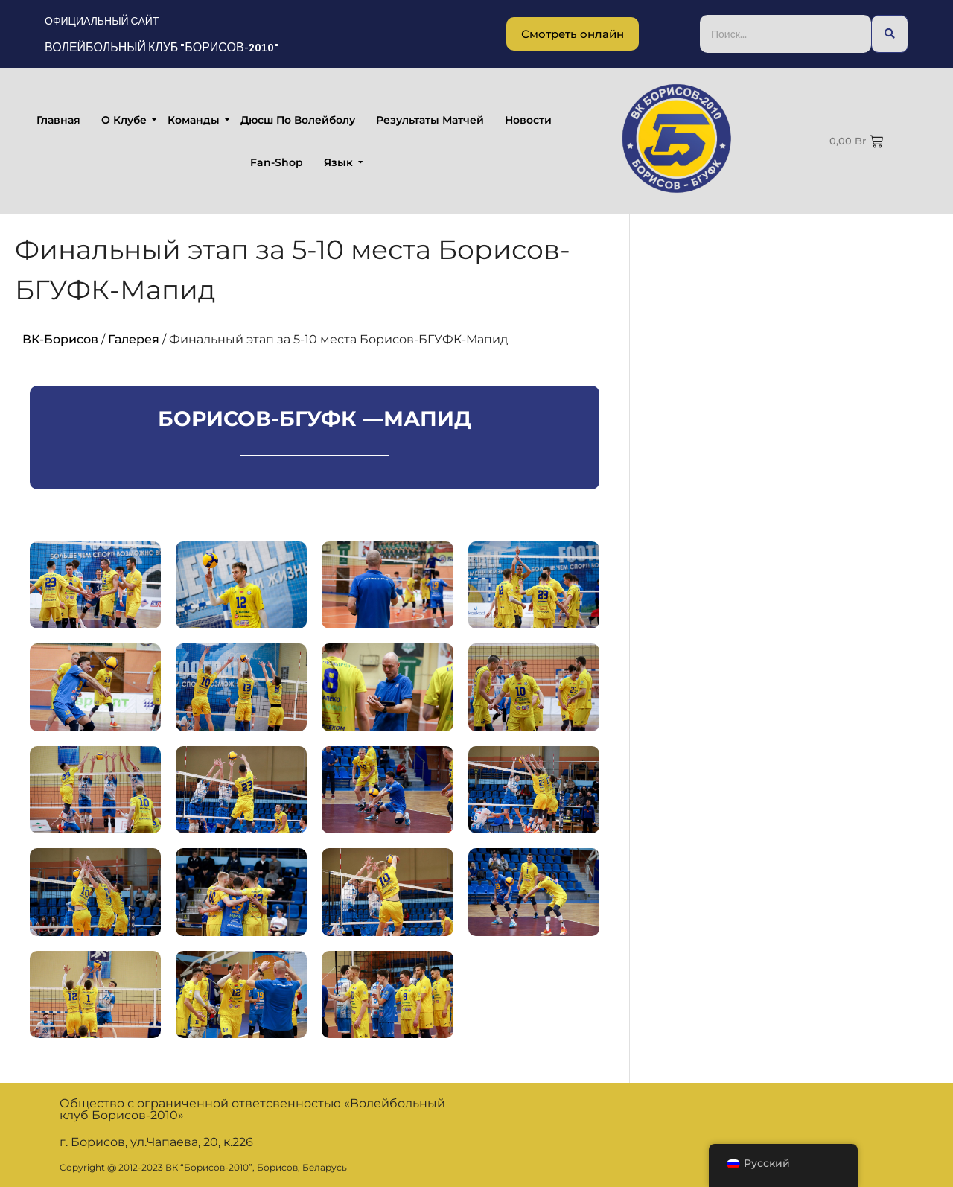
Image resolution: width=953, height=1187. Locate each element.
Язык (340, 162)
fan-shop (276, 162)
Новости (528, 120)
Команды (195, 120)
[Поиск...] (785, 34)
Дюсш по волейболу (297, 120)
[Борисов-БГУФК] (677, 138)
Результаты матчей (430, 120)
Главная (58, 120)
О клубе (125, 120)
